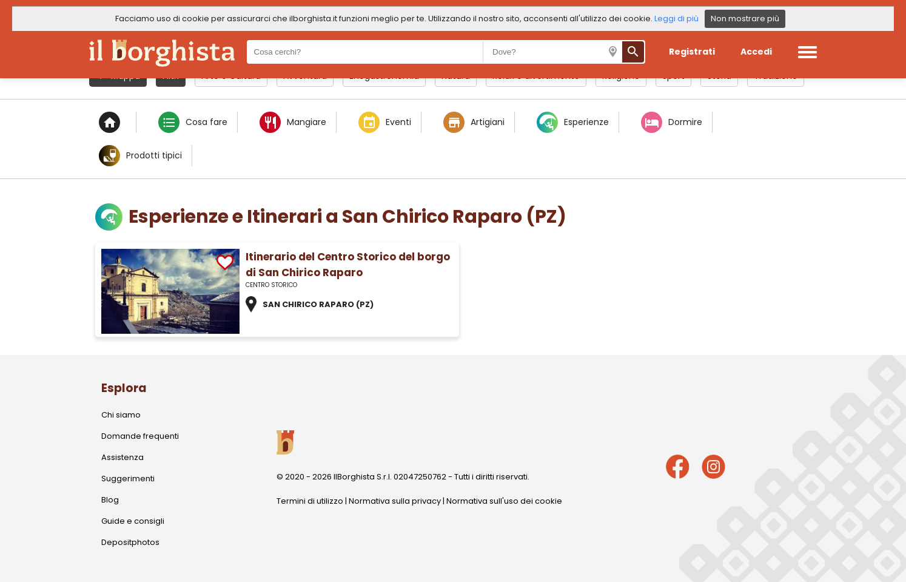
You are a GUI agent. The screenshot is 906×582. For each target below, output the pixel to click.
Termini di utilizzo (310, 501)
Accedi (756, 52)
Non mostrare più (745, 18)
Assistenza (122, 457)
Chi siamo (121, 415)
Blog (110, 500)
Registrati (692, 52)
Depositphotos (130, 542)
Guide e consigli (132, 521)
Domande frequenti (140, 436)
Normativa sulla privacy (395, 501)
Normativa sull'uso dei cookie (504, 501)
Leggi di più (676, 18)
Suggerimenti (128, 478)
